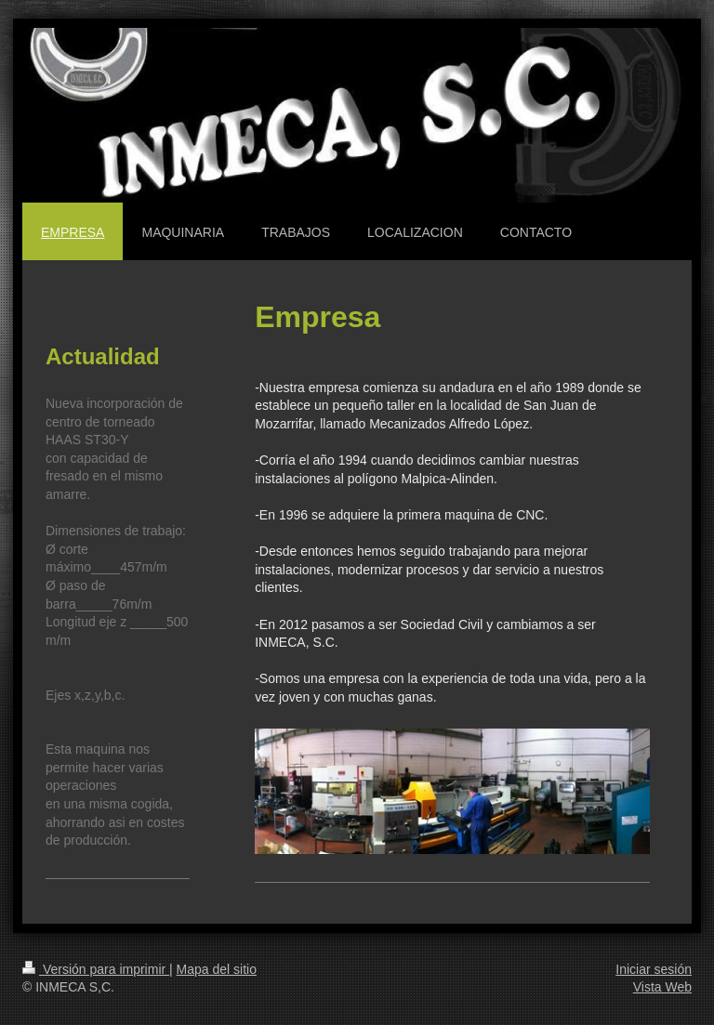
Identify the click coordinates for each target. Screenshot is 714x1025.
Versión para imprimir (95, 969)
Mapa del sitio (217, 969)
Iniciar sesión (653, 969)
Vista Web (662, 986)
